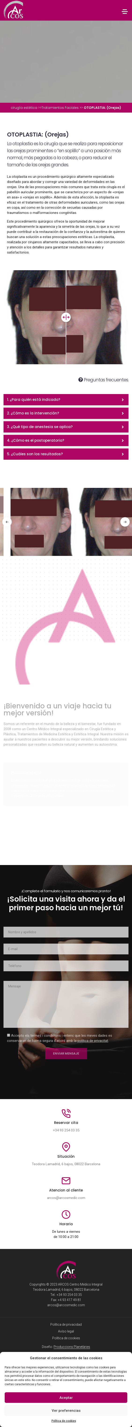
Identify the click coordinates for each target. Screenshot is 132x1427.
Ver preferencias (66, 1410)
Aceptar (66, 1398)
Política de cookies (63, 1421)
